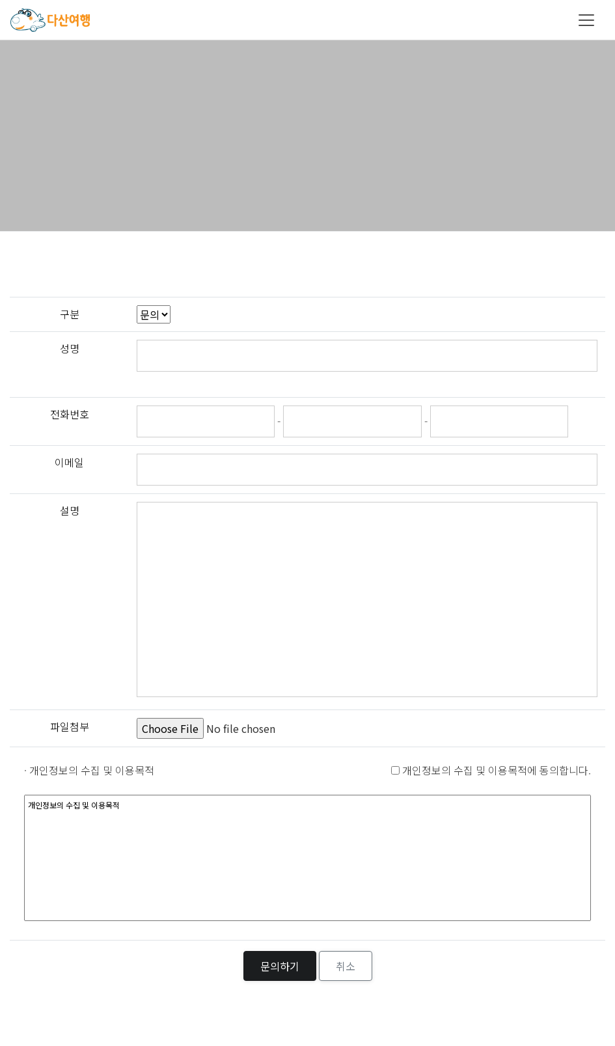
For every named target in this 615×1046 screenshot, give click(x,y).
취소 (345, 966)
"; (154, 314)
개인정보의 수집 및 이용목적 (307, 858)
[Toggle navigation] (586, 20)
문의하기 (279, 966)
